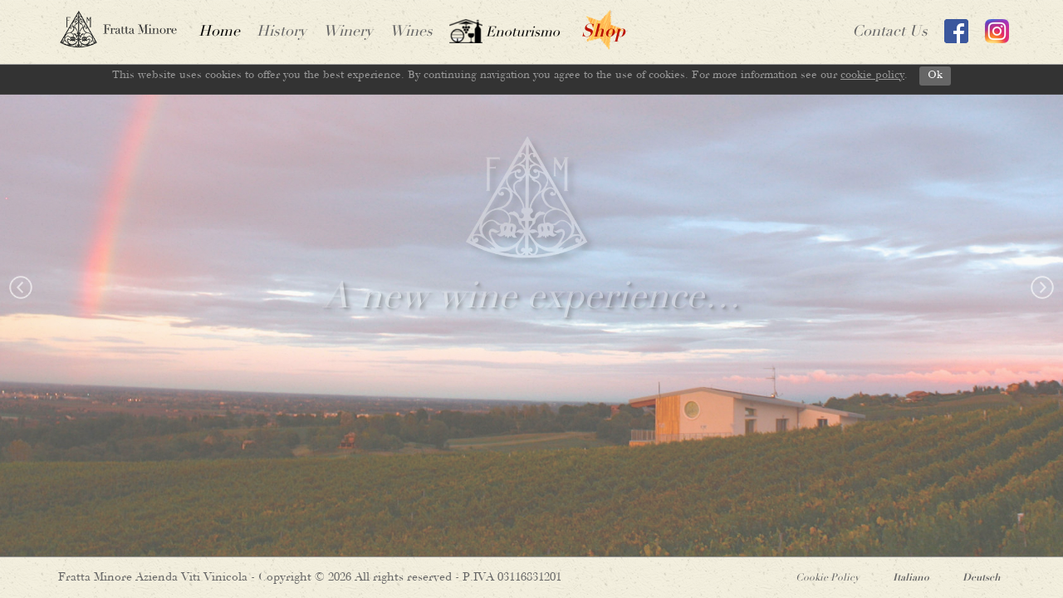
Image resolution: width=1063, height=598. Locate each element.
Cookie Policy (828, 578)
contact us (890, 32)
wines (411, 32)
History (281, 32)
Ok (935, 75)
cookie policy (872, 75)
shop (603, 32)
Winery (348, 32)
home (219, 32)
